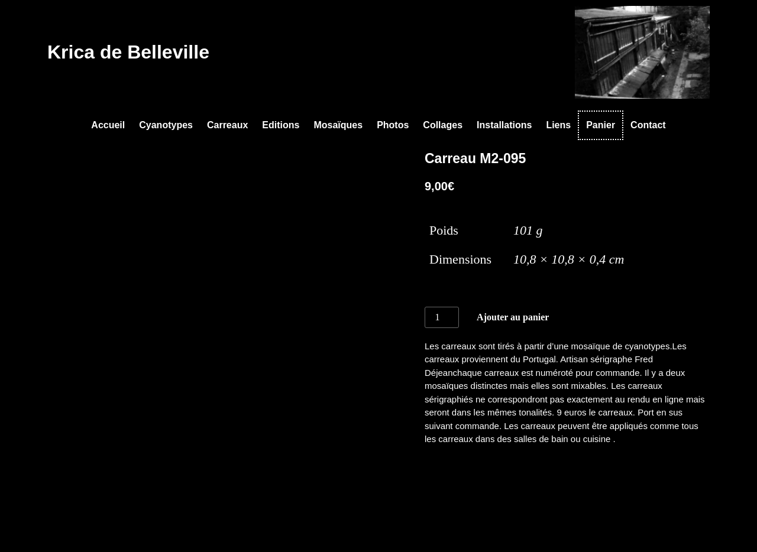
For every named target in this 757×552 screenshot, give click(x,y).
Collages (442, 125)
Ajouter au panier (513, 317)
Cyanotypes (166, 125)
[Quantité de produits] (442, 317)
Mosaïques (338, 125)
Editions (280, 125)
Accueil (108, 125)
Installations (504, 125)
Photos (393, 125)
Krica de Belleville (128, 52)
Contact (648, 125)
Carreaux (227, 125)
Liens (558, 125)
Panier (600, 125)
